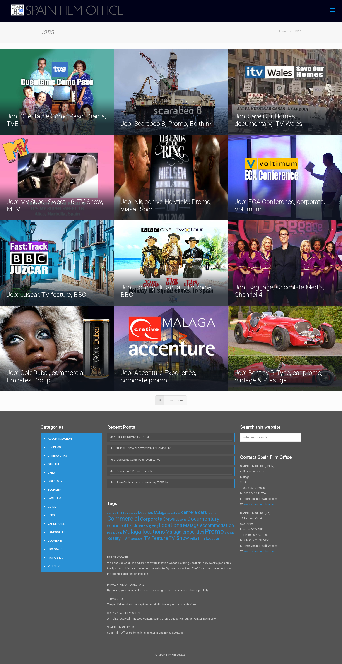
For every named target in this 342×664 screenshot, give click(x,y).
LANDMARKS (56, 523)
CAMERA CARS (57, 455)
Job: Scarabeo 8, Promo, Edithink (166, 123)
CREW (51, 472)
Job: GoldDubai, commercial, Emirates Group (46, 376)
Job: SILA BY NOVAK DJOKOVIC (130, 437)
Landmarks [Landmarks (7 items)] (137, 525)
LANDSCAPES (56, 532)
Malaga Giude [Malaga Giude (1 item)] (114, 532)
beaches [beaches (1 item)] (132, 513)
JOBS (51, 515)
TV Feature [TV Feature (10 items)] (156, 538)
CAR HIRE (54, 464)
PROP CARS (55, 549)
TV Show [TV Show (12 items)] (179, 538)
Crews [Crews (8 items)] (169, 519)
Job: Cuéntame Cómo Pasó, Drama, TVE (56, 119)
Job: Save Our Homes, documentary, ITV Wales (268, 119)
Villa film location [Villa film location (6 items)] (205, 538)
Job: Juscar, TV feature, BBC (46, 294)
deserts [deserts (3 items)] (181, 520)
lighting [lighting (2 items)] (153, 526)
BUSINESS (54, 447)
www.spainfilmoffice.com (260, 504)
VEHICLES (54, 566)
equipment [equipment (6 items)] (116, 525)
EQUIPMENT (55, 489)
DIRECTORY (55, 481)
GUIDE (52, 506)
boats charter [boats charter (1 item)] (174, 513)
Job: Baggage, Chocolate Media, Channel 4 (279, 290)
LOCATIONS (55, 540)
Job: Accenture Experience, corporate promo (158, 376)
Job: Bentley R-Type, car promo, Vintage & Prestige (278, 376)
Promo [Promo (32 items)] (214, 531)
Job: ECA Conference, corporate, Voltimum (279, 205)
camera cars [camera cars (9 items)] (194, 512)
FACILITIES (54, 498)
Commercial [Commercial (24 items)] (123, 518)
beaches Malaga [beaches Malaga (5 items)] (152, 512)
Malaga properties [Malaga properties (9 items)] (185, 532)
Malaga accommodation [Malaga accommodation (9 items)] (208, 525)
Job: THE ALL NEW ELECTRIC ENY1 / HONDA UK (140, 448)
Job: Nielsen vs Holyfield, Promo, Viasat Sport (166, 205)
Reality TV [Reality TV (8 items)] (117, 538)
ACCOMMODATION (60, 438)
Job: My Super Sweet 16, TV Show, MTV (55, 205)
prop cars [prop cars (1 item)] (229, 532)
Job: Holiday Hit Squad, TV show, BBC (166, 290)
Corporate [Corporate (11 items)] (151, 519)
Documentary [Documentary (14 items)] (203, 519)
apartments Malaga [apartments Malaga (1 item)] (117, 513)
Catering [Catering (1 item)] (212, 513)
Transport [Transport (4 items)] (136, 538)
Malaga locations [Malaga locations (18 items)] (144, 531)
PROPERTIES (55, 557)
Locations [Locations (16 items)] (170, 525)
